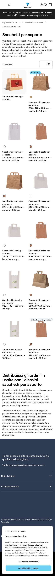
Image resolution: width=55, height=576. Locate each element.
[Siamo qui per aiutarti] (41, 4)
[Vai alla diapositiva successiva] (51, 14)
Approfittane (42, 15)
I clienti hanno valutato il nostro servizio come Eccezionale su (26, 520)
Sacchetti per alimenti (34, 23)
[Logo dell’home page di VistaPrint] (27, 4)
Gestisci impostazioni (28, 561)
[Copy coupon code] (16, 15)
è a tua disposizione (19, 465)
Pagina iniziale (8, 23)
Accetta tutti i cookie (28, 568)
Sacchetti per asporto (11, 26)
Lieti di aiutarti (26, 475)
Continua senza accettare (15, 531)
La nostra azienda (26, 486)
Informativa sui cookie (40, 555)
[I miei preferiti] (45, 4)
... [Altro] (19, 22)
